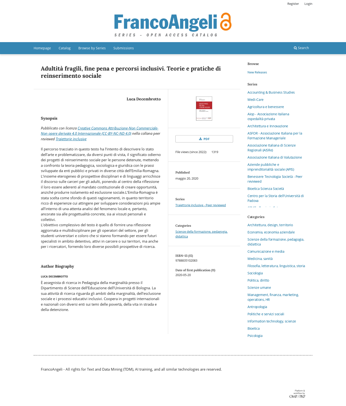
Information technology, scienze (271, 321)
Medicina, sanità (259, 258)
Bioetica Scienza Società (265, 188)
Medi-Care (255, 99)
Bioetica (253, 328)
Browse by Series (92, 48)
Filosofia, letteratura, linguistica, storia (276, 266)
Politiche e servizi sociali (265, 314)
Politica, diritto (258, 280)
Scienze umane (259, 287)
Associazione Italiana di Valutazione (274, 157)
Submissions (123, 48)
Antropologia (257, 306)
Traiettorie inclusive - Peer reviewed (200, 205)
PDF (206, 139)
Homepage (42, 48)
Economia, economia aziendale (271, 232)
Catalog (65, 48)
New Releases (257, 72)
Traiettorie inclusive (71, 138)
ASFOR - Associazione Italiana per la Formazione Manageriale (274, 135)
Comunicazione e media (265, 251)
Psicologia (255, 335)
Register (293, 3)
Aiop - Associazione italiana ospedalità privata (268, 116)
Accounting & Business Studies (271, 92)
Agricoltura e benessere (265, 106)
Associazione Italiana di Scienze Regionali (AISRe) (271, 147)
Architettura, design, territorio (270, 225)
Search (301, 47)
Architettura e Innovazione (267, 126)
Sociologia (255, 273)
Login (308, 3)
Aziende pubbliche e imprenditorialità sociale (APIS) (270, 167)
